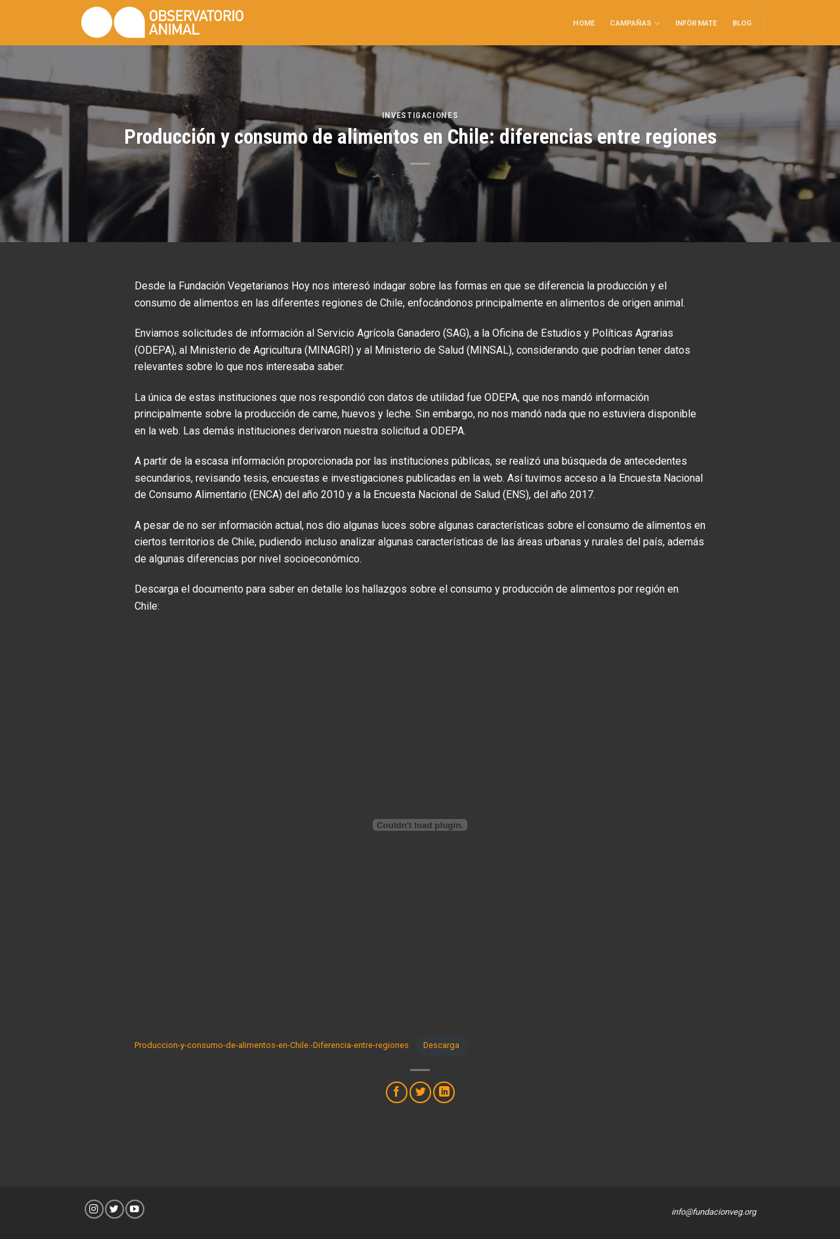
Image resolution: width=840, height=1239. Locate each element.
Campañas (635, 23)
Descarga (441, 1045)
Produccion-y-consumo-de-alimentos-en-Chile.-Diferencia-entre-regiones (272, 1045)
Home (584, 23)
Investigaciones (420, 115)
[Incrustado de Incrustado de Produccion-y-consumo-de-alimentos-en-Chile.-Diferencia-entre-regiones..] (420, 825)
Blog (742, 23)
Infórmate (696, 23)
